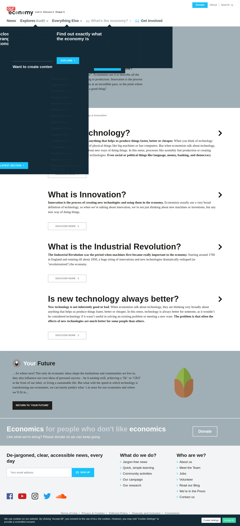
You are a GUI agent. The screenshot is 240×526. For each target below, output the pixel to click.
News (11, 21)
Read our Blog (190, 485)
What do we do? (138, 455)
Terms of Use (69, 513)
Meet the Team (190, 467)
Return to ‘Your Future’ (32, 405)
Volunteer (186, 479)
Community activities (137, 473)
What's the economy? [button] (109, 21)
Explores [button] (34, 21)
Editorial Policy (118, 513)
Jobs (183, 473)
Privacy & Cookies (93, 513)
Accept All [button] (229, 520)
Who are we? (191, 455)
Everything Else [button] (67, 21)
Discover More (67, 174)
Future (33, 41)
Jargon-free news (135, 462)
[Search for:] (225, 4)
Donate (200, 4)
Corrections (172, 513)
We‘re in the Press (192, 491)
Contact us (187, 497)
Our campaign (133, 479)
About (213, 4)
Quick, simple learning (138, 467)
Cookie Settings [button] (211, 520)
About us (186, 462)
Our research (132, 485)
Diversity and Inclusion (146, 513)
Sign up (83, 472)
